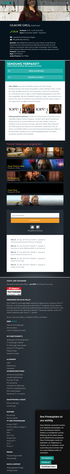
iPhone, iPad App (13, 403)
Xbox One (10, 435)
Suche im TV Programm (15, 348)
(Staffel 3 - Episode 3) (37, 246)
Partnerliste (11, 415)
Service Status (12, 328)
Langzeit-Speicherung (14, 377)
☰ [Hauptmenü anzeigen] (67, 2)
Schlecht (38, 227)
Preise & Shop (12, 351)
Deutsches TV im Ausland (16, 394)
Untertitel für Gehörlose (15, 385)
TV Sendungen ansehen (15, 342)
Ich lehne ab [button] (46, 462)
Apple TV (10, 430)
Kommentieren (35, 220)
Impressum (10, 368)
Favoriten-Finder (13, 380)
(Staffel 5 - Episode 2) (37, 240)
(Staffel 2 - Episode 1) (37, 252)
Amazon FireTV (12, 424)
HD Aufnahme (12, 383)
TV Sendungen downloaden (16, 345)
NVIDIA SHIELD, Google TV (17, 427)
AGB (8, 363)
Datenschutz (11, 366)
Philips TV (10, 446)
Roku (8, 432)
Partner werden (12, 418)
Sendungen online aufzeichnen (18, 340)
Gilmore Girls (20, 25)
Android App (11, 406)
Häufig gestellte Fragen (15, 468)
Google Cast (11, 438)
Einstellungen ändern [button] (49, 466)
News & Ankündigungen (15, 325)
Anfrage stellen (12, 470)
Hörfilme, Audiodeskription (16, 388)
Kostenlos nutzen (13, 353)
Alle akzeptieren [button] (47, 458)
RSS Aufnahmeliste (13, 391)
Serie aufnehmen (36, 71)
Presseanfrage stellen (14, 455)
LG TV (9, 443)
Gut (32, 227)
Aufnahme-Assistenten (15, 375)
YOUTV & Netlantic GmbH (16, 330)
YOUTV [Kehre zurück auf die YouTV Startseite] (7, 3)
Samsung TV (11, 441)
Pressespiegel (11, 458)
